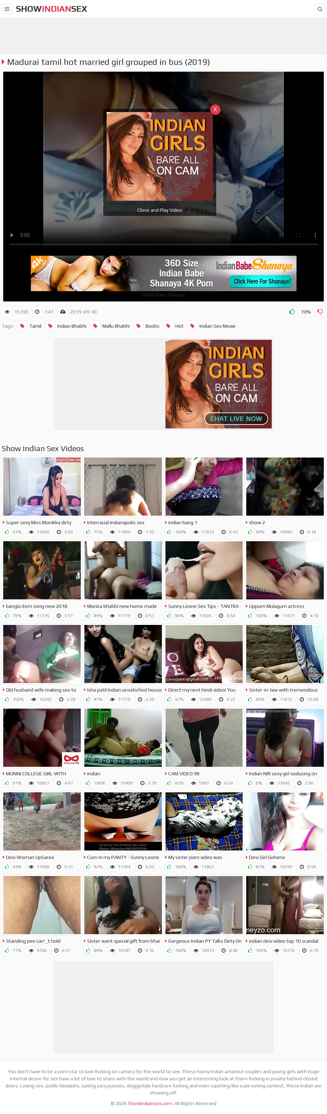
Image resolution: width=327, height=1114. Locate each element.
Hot (173, 326)
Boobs (146, 326)
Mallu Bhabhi (110, 326)
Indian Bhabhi (65, 326)
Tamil (29, 326)
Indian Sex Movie (211, 326)
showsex (51, 8)
